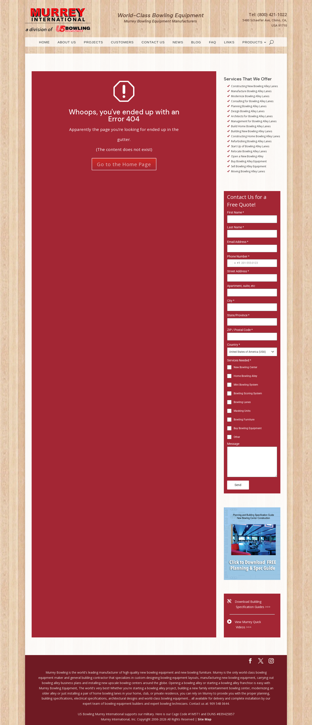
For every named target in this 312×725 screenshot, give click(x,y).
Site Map (204, 719)
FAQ (212, 42)
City (230, 300)
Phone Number (238, 256)
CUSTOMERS (122, 42)
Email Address (237, 242)
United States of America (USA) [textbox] (247, 351)
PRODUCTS (252, 42)
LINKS (229, 42)
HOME (44, 42)
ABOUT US (67, 42)
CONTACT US (153, 42)
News (178, 42)
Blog (196, 42)
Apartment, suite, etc (241, 286)
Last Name (235, 227)
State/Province (238, 315)
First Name (235, 212)
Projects (93, 42)
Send (238, 485)
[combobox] (233, 263)
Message (233, 444)
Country (233, 344)
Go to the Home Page (124, 164)
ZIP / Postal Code (240, 330)
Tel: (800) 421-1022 (268, 14)
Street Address (238, 271)
